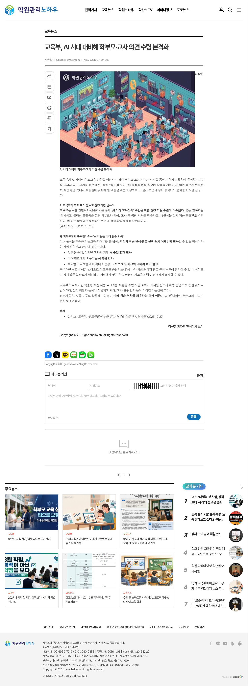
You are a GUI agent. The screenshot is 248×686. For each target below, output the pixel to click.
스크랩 (49, 118)
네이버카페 (82, 354)
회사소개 (48, 627)
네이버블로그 (73, 354)
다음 (129, 475)
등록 (194, 417)
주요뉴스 (11, 488)
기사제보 (184, 627)
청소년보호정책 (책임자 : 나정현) (125, 627)
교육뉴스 (50, 31)
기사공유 (49, 76)
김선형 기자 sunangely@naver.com (62, 59)
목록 (49, 86)
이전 (118, 475)
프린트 (49, 108)
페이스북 (48, 354)
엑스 (56, 354)
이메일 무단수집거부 (161, 627)
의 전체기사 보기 (185, 327)
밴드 (90, 354)
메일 (49, 97)
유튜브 (225, 644)
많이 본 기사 (194, 486)
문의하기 (200, 627)
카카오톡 (65, 354)
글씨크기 (49, 129)
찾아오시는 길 (67, 627)
